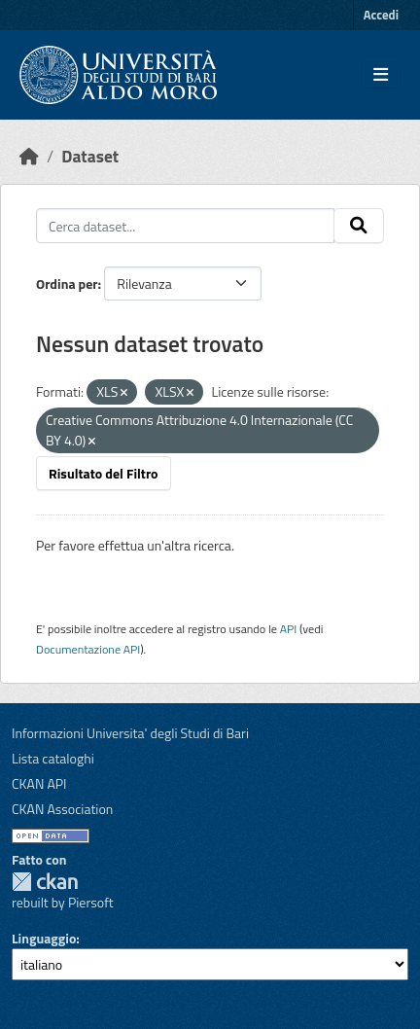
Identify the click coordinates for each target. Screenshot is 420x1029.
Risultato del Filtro (103, 473)
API (289, 629)
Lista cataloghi (53, 758)
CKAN (45, 881)
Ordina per (67, 283)
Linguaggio (44, 938)
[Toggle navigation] (381, 75)
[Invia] (358, 225)
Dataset (90, 156)
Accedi (381, 14)
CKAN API (39, 783)
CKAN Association (62, 808)
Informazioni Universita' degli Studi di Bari (130, 733)
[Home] (29, 156)
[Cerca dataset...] (185, 225)
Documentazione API (88, 649)
